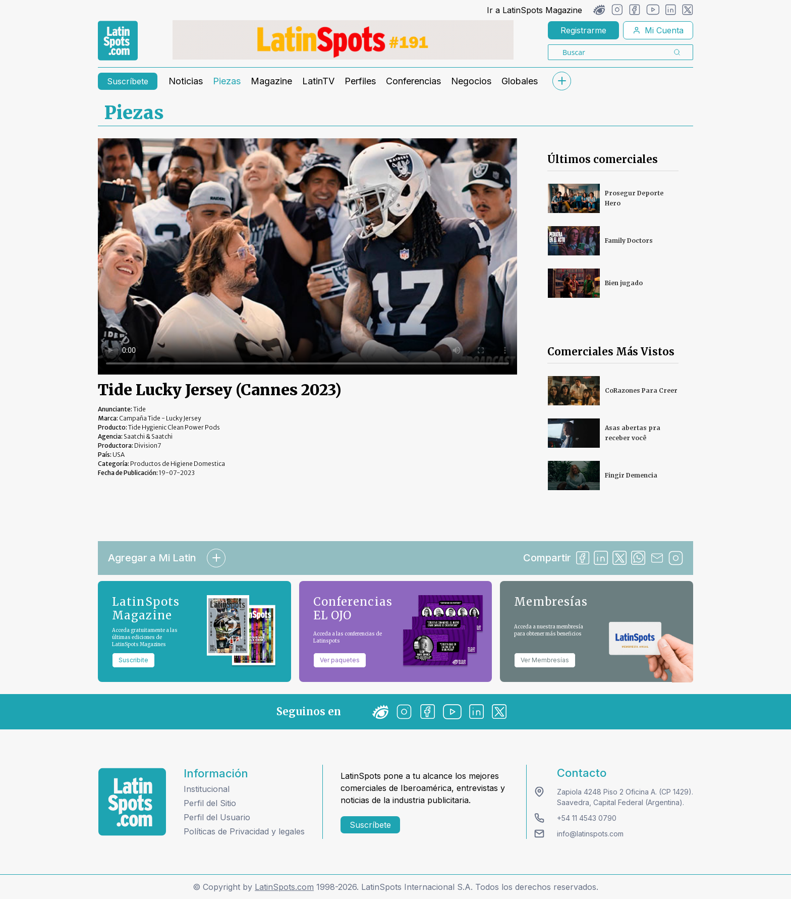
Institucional (207, 789)
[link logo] (118, 41)
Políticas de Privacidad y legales (244, 831)
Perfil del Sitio (210, 803)
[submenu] (561, 81)
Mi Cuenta (658, 30)
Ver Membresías (545, 660)
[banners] (343, 40)
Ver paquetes (340, 660)
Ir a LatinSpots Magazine (534, 10)
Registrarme (583, 30)
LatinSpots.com (284, 887)
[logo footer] (132, 802)
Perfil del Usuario (217, 817)
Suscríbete (127, 81)
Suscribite (133, 660)
